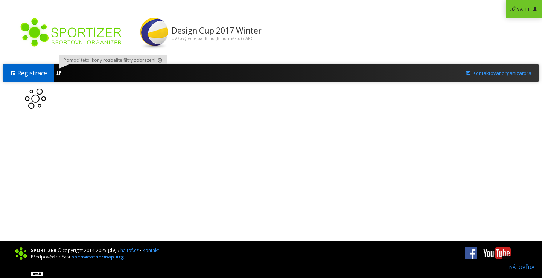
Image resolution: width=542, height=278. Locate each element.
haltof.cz (129, 250)
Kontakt (151, 250)
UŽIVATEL (524, 9)
